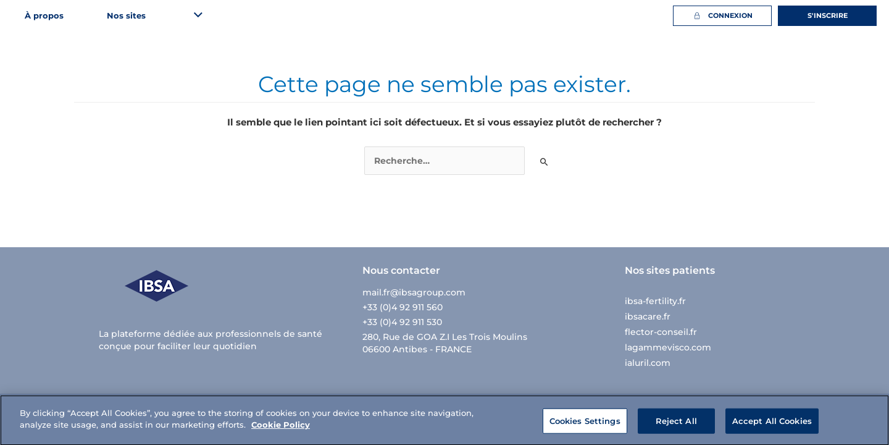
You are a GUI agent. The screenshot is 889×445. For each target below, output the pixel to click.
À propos (44, 15)
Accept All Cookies (772, 426)
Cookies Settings (584, 426)
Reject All (676, 426)
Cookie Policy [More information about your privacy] (280, 430)
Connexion (722, 15)
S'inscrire (828, 15)
